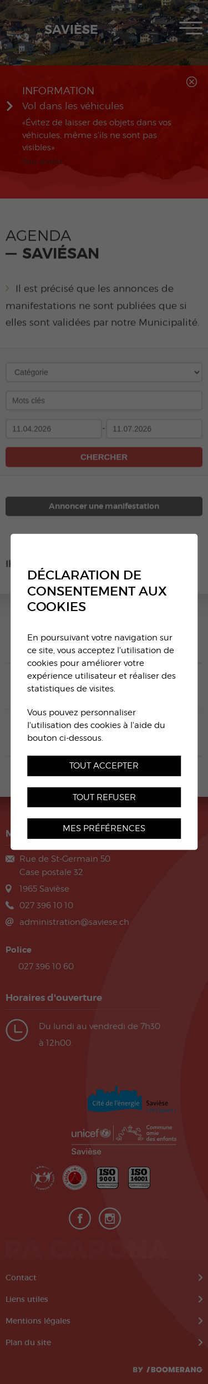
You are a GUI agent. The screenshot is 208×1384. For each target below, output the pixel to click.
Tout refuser (104, 796)
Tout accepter (104, 765)
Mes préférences (104, 828)
